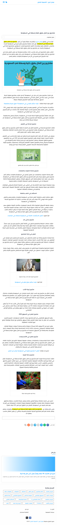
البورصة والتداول (28, 495)
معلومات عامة (8, 491)
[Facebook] (47, 425)
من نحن (26, 509)
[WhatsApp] (44, 425)
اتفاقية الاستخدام (24, 512)
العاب (7, 503)
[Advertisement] (28, 17)
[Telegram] (35, 425)
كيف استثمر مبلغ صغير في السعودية (26, 282)
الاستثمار (24, 491)
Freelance (39, 503)
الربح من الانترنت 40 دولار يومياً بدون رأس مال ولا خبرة (37, 473)
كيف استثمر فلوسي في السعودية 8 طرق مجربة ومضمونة (21, 103)
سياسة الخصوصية (50, 512)
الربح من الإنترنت (49, 491)
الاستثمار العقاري (10, 499)
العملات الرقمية (28, 503)
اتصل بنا (52, 509)
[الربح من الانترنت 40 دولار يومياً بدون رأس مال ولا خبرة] (28, 464)
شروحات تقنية (49, 495)
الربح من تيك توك (17, 503)
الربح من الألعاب (49, 503)
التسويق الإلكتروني (39, 495)
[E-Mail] (38, 425)
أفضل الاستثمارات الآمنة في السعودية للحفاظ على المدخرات (25, 215)
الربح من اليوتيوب (49, 499)
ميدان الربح (39, 41)
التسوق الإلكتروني (17, 495)
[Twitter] (41, 425)
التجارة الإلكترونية (23, 499)
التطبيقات (16, 491)
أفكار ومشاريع (39, 491)
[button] (6, 2)
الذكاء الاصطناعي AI (35, 499)
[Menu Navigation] (4, 2)
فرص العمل (31, 491)
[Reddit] (28, 425)
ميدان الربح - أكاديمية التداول (45, 2)
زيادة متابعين (7, 495)
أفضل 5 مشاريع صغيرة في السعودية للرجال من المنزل (23, 351)
